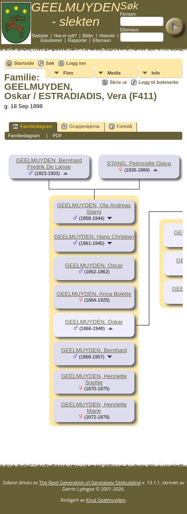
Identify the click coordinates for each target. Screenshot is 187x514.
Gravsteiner (51, 40)
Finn (68, 72)
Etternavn (102, 40)
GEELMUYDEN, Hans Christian (94, 236)
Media (113, 72)
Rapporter (77, 40)
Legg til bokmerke (159, 82)
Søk (50, 63)
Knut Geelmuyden (105, 500)
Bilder (88, 35)
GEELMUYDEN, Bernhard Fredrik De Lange (49, 163)
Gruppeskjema (80, 126)
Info (155, 72)
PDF (57, 135)
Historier (107, 35)
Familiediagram (32, 126)
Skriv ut (118, 82)
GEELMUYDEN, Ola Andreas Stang (94, 208)
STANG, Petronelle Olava (139, 163)
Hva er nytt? (65, 35)
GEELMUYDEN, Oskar (94, 322)
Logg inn (76, 63)
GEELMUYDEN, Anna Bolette (93, 294)
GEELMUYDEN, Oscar (94, 265)
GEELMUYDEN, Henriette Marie (94, 407)
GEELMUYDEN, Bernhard (94, 350)
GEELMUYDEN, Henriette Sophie (94, 379)
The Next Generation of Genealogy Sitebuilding (90, 482)
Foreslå (120, 126)
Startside (39, 35)
